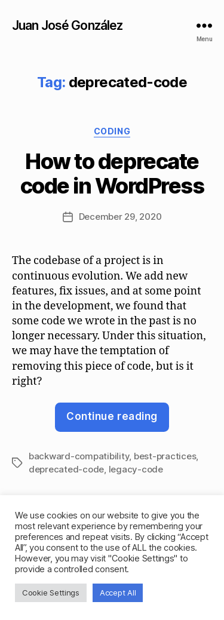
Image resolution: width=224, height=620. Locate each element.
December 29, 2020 (120, 216)
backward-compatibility (79, 456)
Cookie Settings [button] (50, 592)
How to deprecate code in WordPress (112, 173)
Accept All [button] (118, 592)
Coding (112, 131)
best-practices (165, 456)
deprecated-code (66, 469)
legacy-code (136, 469)
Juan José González (67, 25)
